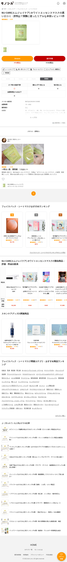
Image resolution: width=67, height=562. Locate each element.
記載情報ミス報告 (59, 123)
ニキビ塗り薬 (18, 404)
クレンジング (59, 370)
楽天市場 (50, 59)
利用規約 (25, 555)
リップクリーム (23, 382)
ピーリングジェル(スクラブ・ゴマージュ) (49, 374)
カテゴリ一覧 (28, 549)
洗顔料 (4, 374)
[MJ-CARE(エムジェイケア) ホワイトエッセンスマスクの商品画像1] (21, 32)
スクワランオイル (17, 397)
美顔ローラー (28, 404)
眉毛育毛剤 (42, 378)
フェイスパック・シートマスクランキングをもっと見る (47, 252)
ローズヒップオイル (30, 397)
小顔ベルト (19, 408)
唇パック (14, 382)
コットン (42, 385)
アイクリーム (25, 378)
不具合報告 (49, 555)
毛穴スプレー (6, 378)
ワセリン (39, 401)
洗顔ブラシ (5, 393)
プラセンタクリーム (53, 393)
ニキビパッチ (24, 389)
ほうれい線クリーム (49, 401)
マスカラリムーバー (28, 374)
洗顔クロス (49, 389)
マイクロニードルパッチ (37, 389)
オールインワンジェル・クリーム (32, 370)
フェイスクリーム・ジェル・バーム (13, 401)
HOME (33, 545)
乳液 (8, 370)
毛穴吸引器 (27, 408)
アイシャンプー (52, 378)
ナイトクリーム (31, 401)
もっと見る (33, 117)
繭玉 (11, 393)
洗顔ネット (58, 389)
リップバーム (6, 382)
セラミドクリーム (40, 393)
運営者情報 (17, 555)
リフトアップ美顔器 (8, 408)
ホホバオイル (6, 397)
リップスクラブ (34, 382)
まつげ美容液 (15, 378)
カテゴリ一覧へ (60, 416)
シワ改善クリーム (7, 404)
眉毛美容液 (34, 378)
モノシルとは (39, 549)
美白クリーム (29, 393)
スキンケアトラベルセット (10, 389)
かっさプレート (37, 408)
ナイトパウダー (49, 370)
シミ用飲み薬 (50, 385)
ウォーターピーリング (52, 404)
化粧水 (4, 370)
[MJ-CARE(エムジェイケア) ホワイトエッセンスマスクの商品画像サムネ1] (5, 49)
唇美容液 (61, 378)
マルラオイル (42, 397)
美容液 (13, 370)
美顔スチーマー (38, 404)
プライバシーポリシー (37, 555)
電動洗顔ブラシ (19, 393)
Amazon (17, 59)
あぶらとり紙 (33, 385)
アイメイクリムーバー (14, 374)
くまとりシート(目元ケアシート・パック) (15, 385)
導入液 (18, 370)
